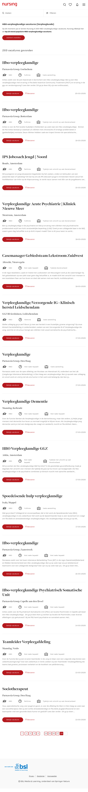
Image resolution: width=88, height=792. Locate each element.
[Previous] (22, 733)
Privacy (31, 776)
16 (54, 733)
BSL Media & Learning (31, 781)
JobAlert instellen (13, 37)
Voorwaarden (52, 776)
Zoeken (6, 13)
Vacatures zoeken (64, 4)
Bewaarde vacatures (70, 4)
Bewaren (31, 93)
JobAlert (77, 4)
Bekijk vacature (12, 93)
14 (46, 733)
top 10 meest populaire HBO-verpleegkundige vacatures (28, 31)
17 (58, 733)
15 (50, 733)
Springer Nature (62, 781)
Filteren (51, 13)
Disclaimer (41, 776)
